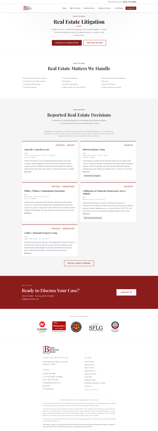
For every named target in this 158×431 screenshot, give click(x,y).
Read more (27, 172)
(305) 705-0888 (27, 296)
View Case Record (95, 43)
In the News (119, 8)
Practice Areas (89, 8)
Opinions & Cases (104, 8)
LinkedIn (46, 386)
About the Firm (89, 365)
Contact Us (131, 8)
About (65, 8)
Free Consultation (122, 2)
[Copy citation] (74, 154)
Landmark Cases (90, 380)
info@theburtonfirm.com (30, 299)
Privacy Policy (94, 400)
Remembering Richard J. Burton (95, 383)
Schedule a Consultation (66, 43)
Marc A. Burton (75, 8)
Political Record (90, 371)
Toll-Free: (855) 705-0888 (44, 296)
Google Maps (48, 389)
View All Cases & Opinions (79, 265)
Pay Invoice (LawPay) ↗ (91, 389)
